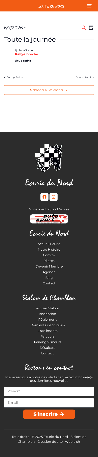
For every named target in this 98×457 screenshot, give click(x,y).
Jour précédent (15, 77)
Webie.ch (72, 442)
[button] (89, 6)
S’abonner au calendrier (46, 90)
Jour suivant (85, 77)
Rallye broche (26, 54)
